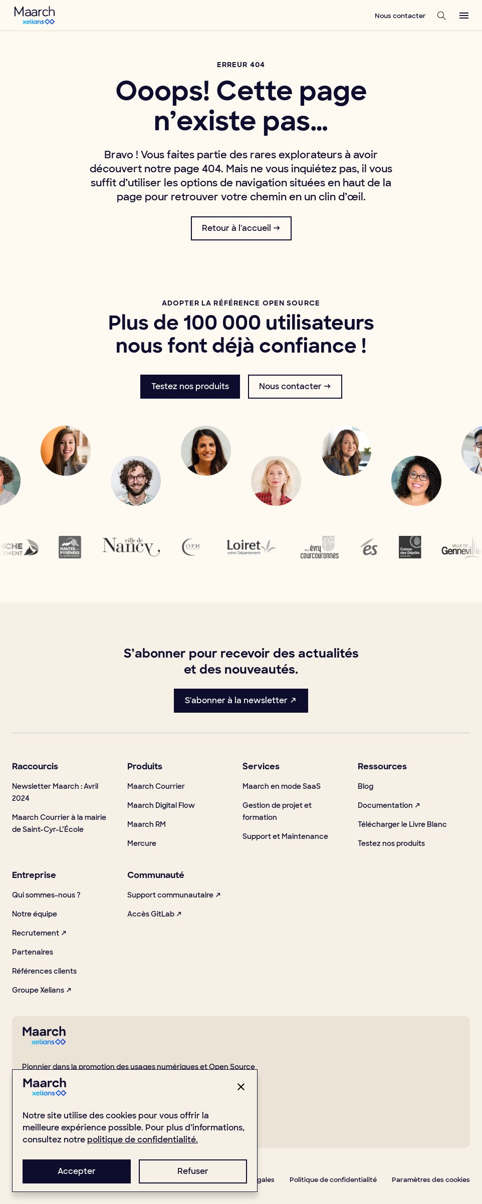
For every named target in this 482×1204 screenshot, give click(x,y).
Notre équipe (34, 914)
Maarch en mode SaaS (282, 786)
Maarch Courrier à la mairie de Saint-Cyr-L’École (59, 823)
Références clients (44, 971)
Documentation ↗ (389, 805)
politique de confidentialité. (142, 1139)
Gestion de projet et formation (277, 811)
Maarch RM (146, 824)
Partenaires (32, 952)
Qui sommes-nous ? (46, 894)
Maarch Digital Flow (161, 805)
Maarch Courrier (156, 786)
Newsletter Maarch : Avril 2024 (55, 792)
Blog (365, 786)
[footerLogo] (44, 1042)
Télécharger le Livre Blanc (402, 824)
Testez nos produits (391, 843)
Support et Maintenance (285, 836)
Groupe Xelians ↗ (42, 990)
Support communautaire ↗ (174, 894)
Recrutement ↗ (39, 933)
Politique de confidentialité (333, 1179)
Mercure (141, 843)
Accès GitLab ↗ (154, 914)
